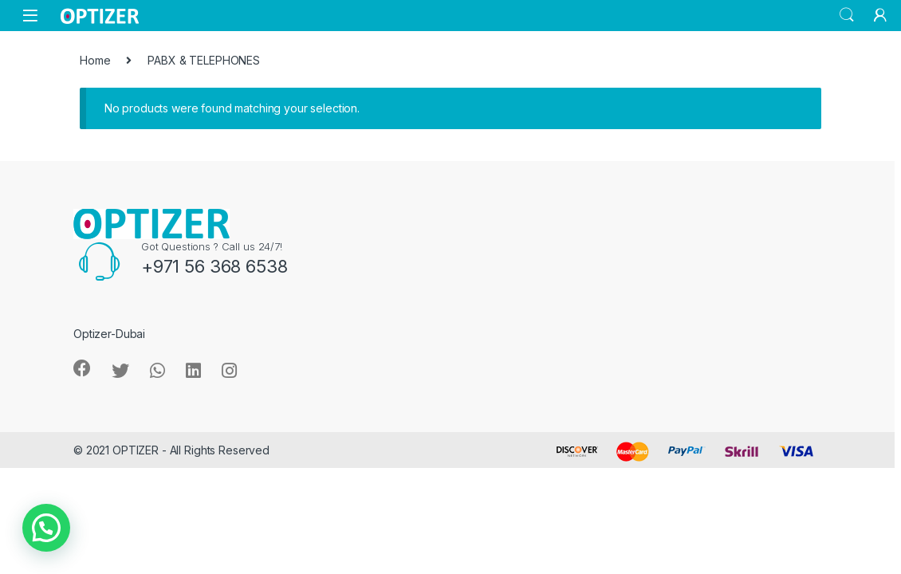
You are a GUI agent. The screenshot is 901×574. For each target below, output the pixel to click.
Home (95, 60)
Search (847, 15)
